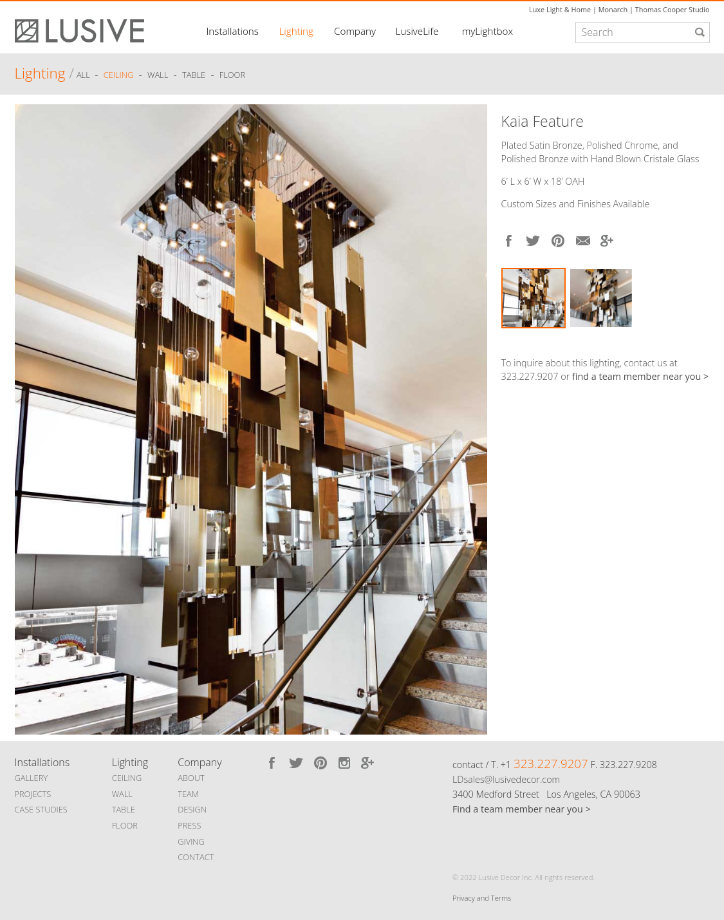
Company (355, 30)
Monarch (613, 9)
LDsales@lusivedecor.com (506, 779)
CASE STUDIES (41, 809)
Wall (157, 75)
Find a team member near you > (521, 809)
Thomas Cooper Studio (672, 9)
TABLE (123, 809)
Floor (232, 75)
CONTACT (196, 857)
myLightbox (487, 30)
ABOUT (191, 778)
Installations (233, 30)
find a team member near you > (640, 376)
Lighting (296, 30)
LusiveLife (417, 30)
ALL (84, 75)
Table (193, 75)
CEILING (127, 778)
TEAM (188, 794)
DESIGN (192, 809)
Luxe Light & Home (560, 9)
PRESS (189, 825)
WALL (122, 794)
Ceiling (119, 75)
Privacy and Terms (481, 898)
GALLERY (31, 778)
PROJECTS (33, 794)
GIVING (191, 841)
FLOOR (125, 825)
